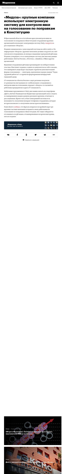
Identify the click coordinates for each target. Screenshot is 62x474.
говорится (49, 43)
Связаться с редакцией (31, 140)
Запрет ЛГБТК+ (38, 8)
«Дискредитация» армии (25, 8)
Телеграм (55, 8)
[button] (58, 2)
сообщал (17, 107)
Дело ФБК (47, 8)
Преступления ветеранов (9, 8)
